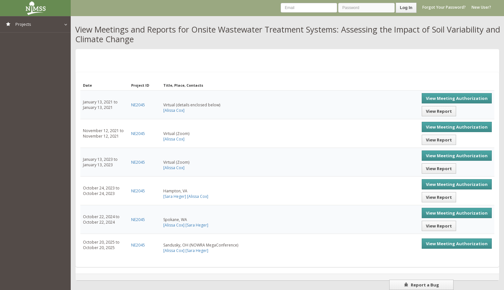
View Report (439, 111)
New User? (481, 7)
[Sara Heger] (174, 196)
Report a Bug (421, 285)
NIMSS (35, 8)
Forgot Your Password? (444, 7)
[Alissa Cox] (173, 110)
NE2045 (138, 105)
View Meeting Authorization (457, 98)
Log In (406, 7)
